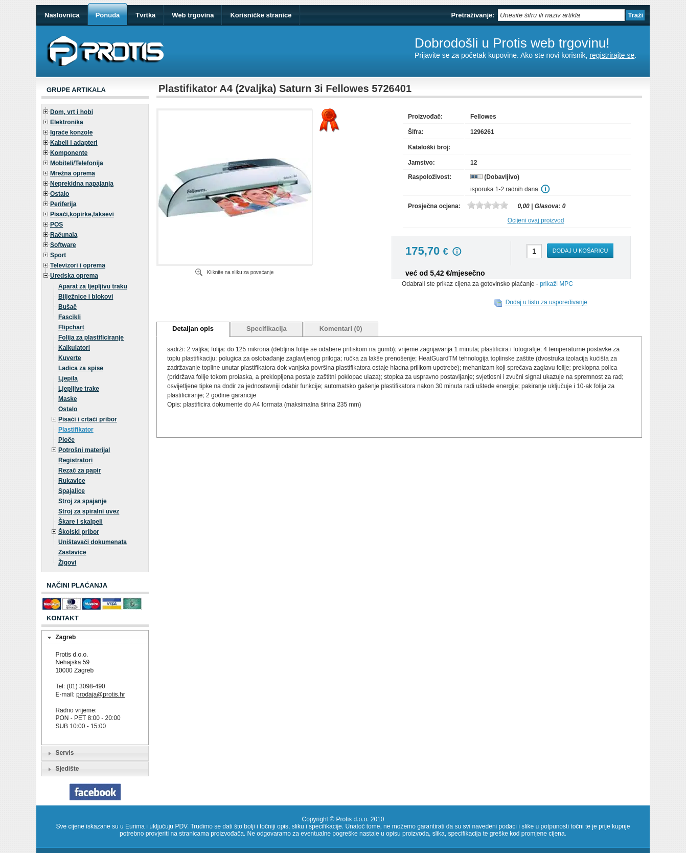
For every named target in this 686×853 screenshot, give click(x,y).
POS (56, 224)
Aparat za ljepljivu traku (92, 286)
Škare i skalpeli (80, 521)
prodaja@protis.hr (100, 694)
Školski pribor (78, 531)
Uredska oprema (74, 275)
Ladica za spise (80, 368)
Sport (58, 255)
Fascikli (69, 317)
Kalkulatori (74, 347)
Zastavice (72, 552)
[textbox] (561, 15)
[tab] (95, 637)
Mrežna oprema (72, 173)
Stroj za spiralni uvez (88, 511)
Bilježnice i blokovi (85, 296)
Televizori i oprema (77, 265)
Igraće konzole (71, 132)
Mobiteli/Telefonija (76, 163)
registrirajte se (611, 55)
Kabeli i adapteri (74, 142)
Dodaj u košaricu (580, 251)
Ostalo (59, 193)
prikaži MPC (556, 283)
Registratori (75, 460)
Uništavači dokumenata (92, 542)
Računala (63, 234)
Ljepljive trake (78, 388)
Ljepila (68, 378)
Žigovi (67, 562)
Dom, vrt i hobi (71, 112)
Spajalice (71, 491)
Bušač (67, 306)
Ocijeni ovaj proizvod (536, 220)
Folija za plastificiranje (91, 337)
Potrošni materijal (84, 450)
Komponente (68, 152)
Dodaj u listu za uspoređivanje (546, 302)
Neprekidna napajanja (81, 183)
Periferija (63, 204)
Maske (67, 398)
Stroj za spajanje (82, 501)
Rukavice (71, 480)
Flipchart (71, 327)
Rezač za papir (79, 470)
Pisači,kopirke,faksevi (82, 214)
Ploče (66, 439)
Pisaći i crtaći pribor (87, 419)
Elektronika (66, 122)
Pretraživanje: (472, 15)
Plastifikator (76, 429)
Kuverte (69, 358)
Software (63, 245)
